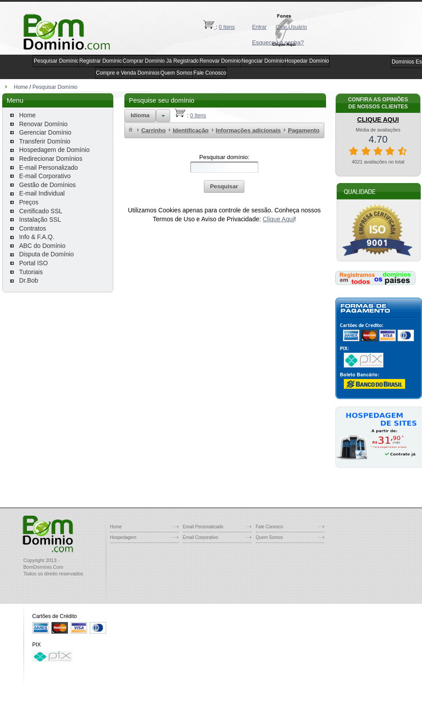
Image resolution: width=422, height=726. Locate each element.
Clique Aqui (278, 219)
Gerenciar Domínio (45, 132)
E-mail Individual (42, 193)
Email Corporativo (200, 537)
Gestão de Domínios (47, 184)
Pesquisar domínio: (224, 157)
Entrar (259, 27)
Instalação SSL (40, 219)
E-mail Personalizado (48, 167)
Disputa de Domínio (46, 254)
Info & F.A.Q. (36, 236)
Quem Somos (176, 73)
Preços (29, 202)
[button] (286, 30)
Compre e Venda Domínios (128, 73)
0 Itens (227, 27)
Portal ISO (33, 263)
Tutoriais (31, 271)
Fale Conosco (209, 73)
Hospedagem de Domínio (54, 149)
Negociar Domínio (263, 61)
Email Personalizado (203, 526)
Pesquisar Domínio (56, 61)
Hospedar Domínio (307, 61)
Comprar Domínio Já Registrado (161, 61)
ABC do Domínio (42, 245)
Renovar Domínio (220, 61)
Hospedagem (123, 537)
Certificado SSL (40, 211)
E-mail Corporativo (45, 176)
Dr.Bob (28, 280)
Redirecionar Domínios (50, 158)
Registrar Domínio (100, 61)
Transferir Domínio (44, 141)
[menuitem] (130, 129)
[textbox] (224, 167)
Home (21, 87)
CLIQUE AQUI (378, 119)
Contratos (32, 228)
